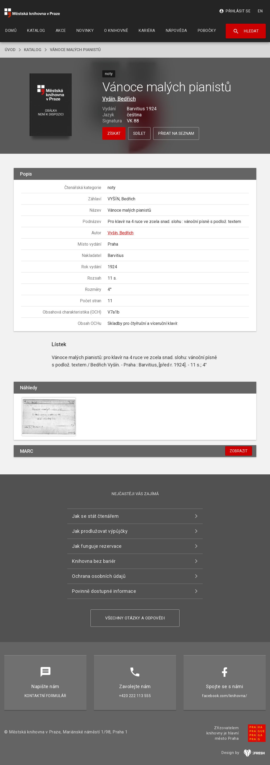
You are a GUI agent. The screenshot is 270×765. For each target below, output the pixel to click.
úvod (10, 49)
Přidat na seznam (176, 133)
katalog (32, 49)
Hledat (246, 31)
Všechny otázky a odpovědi (135, 618)
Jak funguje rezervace (97, 546)
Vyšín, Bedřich (119, 99)
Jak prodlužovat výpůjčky (100, 531)
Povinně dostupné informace (104, 591)
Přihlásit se (234, 11)
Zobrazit (239, 451)
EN (260, 11)
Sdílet (139, 133)
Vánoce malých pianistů (75, 49)
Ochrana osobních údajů (99, 576)
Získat (113, 133)
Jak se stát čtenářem (95, 516)
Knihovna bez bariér (94, 561)
